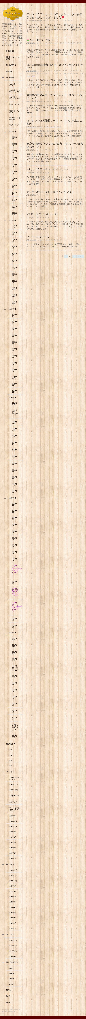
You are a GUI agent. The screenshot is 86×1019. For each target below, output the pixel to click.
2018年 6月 (15, 545)
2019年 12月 (15, 403)
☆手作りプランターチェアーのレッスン (15, 727)
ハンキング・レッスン (52, 43)
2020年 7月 (14, 356)
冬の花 (69, 73)
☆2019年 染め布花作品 (14, 118)
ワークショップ (67, 20)
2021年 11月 (15, 295)
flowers (11, 65)
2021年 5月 (15, 254)
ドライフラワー (50, 126)
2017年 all (12, 633)
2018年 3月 (15, 582)
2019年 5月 (15, 464)
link (8, 1002)
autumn (11, 979)
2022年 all (12, 131)
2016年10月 (13, 802)
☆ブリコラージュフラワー (14, 84)
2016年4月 (12, 842)
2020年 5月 (14, 343)
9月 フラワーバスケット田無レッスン (14, 809)
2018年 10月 (15, 518)
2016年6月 (12, 832)
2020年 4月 (14, 336)
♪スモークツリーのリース (42, 214)
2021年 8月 (15, 275)
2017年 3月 (15, 711)
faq (8, 996)
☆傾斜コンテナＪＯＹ (14, 111)
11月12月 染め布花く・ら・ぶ (15, 413)
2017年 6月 (15, 690)
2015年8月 (12, 891)
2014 (10, 760)
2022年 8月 (15, 186)
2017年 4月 (15, 704)
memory (10, 744)
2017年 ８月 (15, 676)
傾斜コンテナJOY (60, 73)
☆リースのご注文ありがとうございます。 (52, 191)
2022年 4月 (15, 158)
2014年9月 (12, 956)
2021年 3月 (15, 240)
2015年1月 (12, 928)
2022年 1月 (15, 138)
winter (11, 984)
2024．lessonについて (40, 40)
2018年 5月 (15, 552)
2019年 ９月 (15, 436)
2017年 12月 (15, 639)
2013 (10, 766)
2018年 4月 (15, 559)
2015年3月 (12, 918)
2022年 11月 (15, 207)
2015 (10, 755)
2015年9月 (12, 886)
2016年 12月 (14, 784)
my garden (12, 962)
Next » (80, 256)
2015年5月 (12, 907)
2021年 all (12, 220)
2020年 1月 (14, 315)
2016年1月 (12, 858)
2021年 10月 (15, 288)
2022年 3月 (15, 151)
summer (11, 973)
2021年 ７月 (15, 268)
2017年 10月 (15, 652)
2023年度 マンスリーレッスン (14, 98)
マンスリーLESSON (44, 45)
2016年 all (11, 772)
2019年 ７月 (15, 450)
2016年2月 (12, 853)
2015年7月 (12, 897)
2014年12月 (13, 940)
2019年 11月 (15, 422)
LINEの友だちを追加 (13, 58)
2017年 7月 (15, 683)
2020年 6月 (14, 349)
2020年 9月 (14, 370)
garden (10, 71)
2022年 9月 (15, 193)
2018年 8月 (15, 532)
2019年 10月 (15, 429)
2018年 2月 (15, 619)
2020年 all (12, 309)
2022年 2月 (15, 144)
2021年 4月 (15, 247)
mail (8, 990)
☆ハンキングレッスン (14, 105)
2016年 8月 (13, 821)
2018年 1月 (15, 626)
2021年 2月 (15, 233)
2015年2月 (12, 923)
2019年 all (12, 398)
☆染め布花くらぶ (14, 125)
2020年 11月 (14, 384)
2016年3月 (12, 848)
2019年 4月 (15, 471)
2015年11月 (13, 875)
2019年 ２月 (15, 484)
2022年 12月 (15, 213)
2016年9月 (12, 816)
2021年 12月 (15, 302)
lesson (10, 77)
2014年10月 (13, 951)
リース (58, 20)
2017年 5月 (15, 697)
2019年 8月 (15, 443)
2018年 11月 (15, 511)
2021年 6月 (15, 261)
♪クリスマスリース (38, 236)
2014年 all (11, 934)
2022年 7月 (15, 179)
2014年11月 (13, 946)
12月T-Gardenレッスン (14, 778)
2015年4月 (12, 912)
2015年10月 (13, 881)
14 (74, 256)
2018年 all (12, 498)
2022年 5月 (15, 165)
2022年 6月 (15, 172)
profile (10, 51)
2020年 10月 (14, 377)
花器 (33, 75)
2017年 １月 (15, 736)
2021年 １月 (15, 226)
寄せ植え (75, 73)
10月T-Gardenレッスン (14, 796)
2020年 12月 (14, 391)
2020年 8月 (14, 363)
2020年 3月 (14, 329)
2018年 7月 (15, 538)
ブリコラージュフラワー (71, 71)
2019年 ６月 (15, 457)
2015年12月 (13, 870)
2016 (10, 750)
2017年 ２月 (15, 718)
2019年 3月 (15, 477)
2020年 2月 (14, 322)
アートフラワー (50, 20)
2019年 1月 (15, 491)
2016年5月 (12, 837)
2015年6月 (13, 902)
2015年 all (11, 864)
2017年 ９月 (15, 659)
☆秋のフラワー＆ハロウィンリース (48, 169)
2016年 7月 (13, 826)
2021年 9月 (15, 281)
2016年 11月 (14, 790)
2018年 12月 (15, 504)
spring (11, 968)
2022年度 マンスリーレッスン (14, 91)
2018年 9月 (15, 525)
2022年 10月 (15, 200)
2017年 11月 (15, 645)
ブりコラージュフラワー (68, 43)
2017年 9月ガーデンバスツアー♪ (15, 668)
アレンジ (47, 150)
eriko (40, 20)
